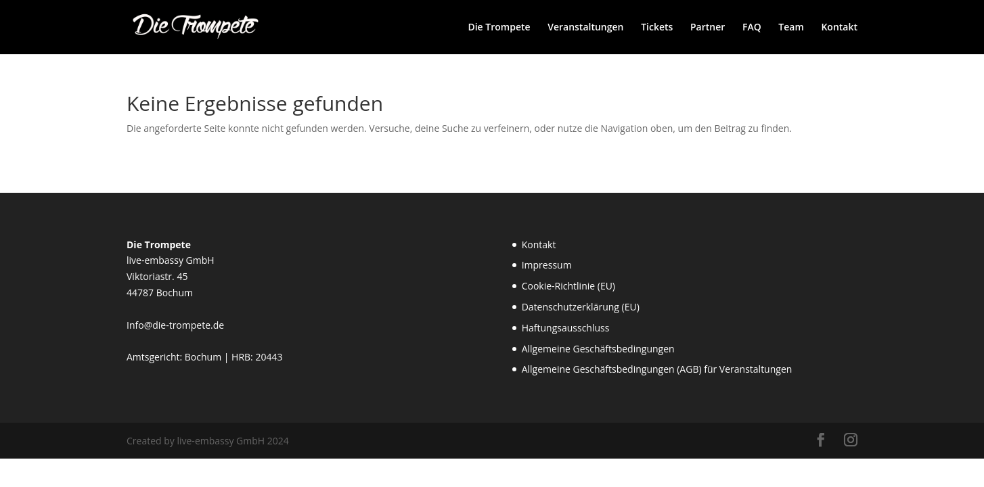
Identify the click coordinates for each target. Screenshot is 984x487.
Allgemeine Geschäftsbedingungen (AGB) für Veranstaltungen (657, 369)
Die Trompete (499, 27)
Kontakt (839, 27)
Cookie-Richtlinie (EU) (568, 285)
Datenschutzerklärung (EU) (581, 306)
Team (790, 27)
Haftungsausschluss (566, 327)
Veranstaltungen (585, 27)
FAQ (751, 27)
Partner (707, 27)
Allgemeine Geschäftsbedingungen (598, 348)
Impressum (547, 264)
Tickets (657, 27)
